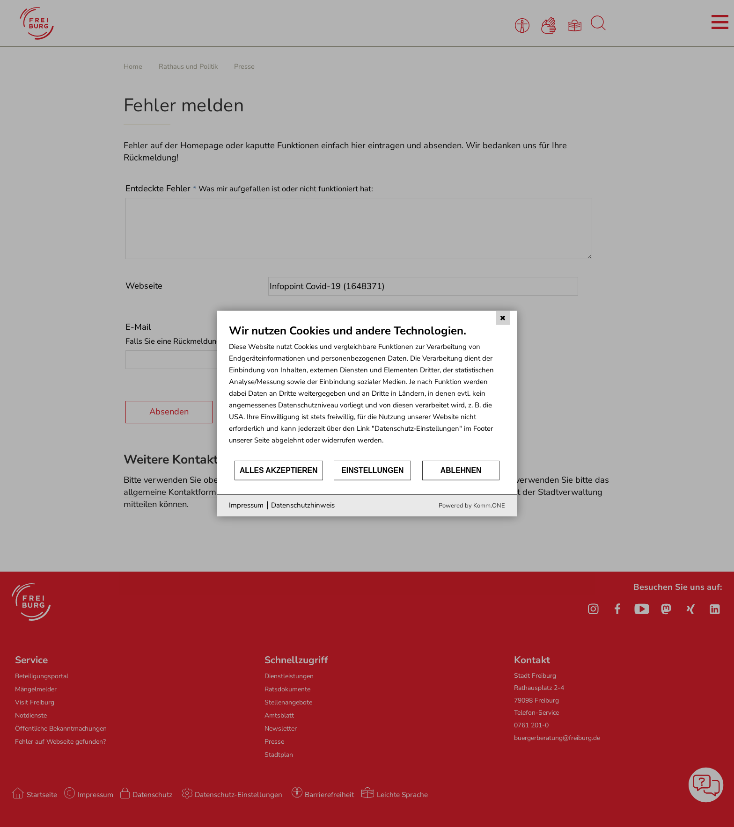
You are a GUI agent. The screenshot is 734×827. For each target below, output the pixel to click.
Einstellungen (372, 470)
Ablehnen (461, 470)
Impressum (246, 505)
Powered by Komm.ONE (472, 505)
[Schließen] (503, 318)
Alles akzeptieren (279, 470)
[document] (367, 391)
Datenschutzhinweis (303, 505)
